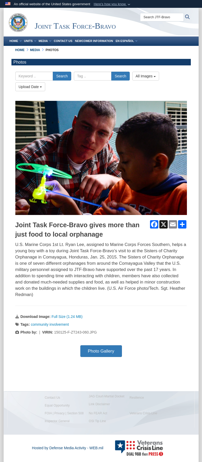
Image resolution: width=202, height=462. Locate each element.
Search (62, 76)
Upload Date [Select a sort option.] (30, 87)
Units (30, 40)
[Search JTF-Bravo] (162, 17)
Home (16, 40)
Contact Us (63, 40)
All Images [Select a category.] (146, 76)
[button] (112, 4)
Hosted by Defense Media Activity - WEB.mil (67, 448)
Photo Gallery (101, 351)
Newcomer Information (94, 40)
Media (45, 40)
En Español (127, 40)
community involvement (50, 324)
